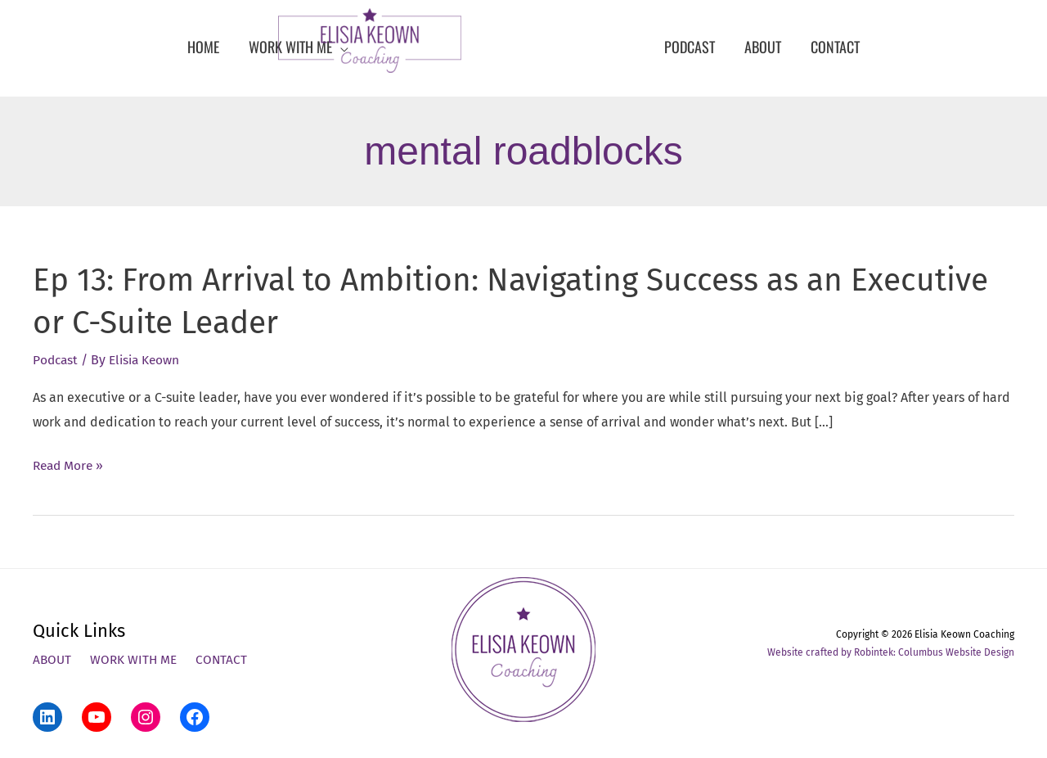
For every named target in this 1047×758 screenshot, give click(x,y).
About (53, 660)
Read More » (70, 465)
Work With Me (136, 660)
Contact (226, 660)
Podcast (56, 360)
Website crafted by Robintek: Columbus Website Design (890, 652)
